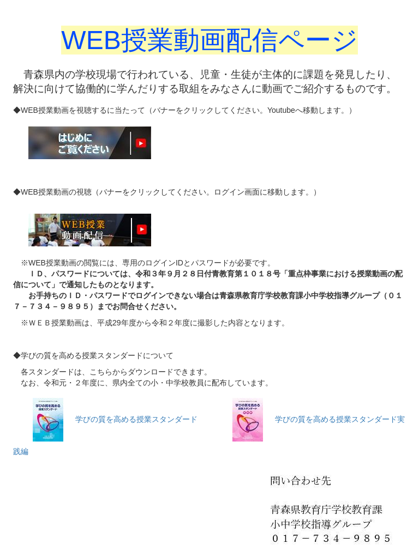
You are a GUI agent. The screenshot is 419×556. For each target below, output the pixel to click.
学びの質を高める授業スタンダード (136, 419)
